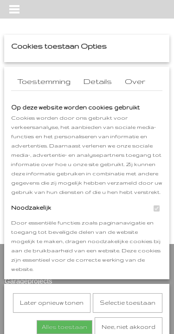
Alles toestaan (64, 228)
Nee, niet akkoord (128, 228)
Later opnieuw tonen (52, 204)
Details (98, 81)
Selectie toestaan (127, 204)
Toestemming (44, 81)
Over (135, 81)
